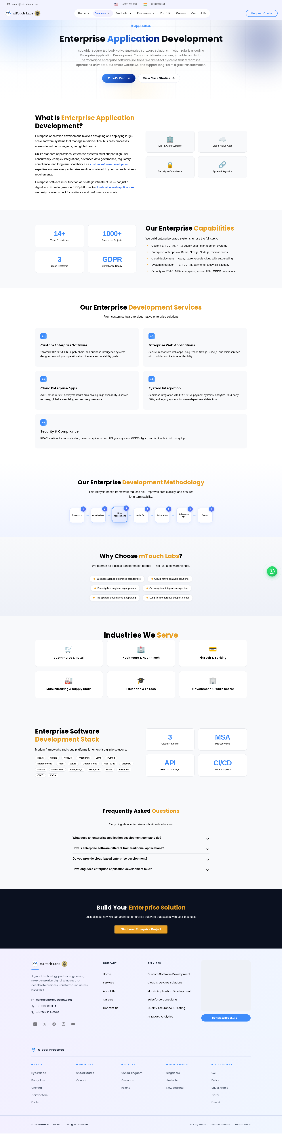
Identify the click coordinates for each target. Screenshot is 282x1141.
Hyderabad (38, 1080)
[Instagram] (63, 1031)
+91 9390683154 (158, 4)
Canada (81, 1088)
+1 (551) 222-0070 (128, 4)
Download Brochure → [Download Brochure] (226, 1026)
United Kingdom (131, 1080)
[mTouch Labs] (22, 13)
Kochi (35, 1110)
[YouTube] (73, 1031)
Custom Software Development (169, 981)
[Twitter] (44, 1031)
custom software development (111, 164)
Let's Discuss (119, 78)
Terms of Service (220, 1131)
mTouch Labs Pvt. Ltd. (53, 1131)
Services (103, 13)
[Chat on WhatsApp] (272, 569)
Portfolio (165, 13)
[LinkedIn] (35, 1031)
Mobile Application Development (169, 998)
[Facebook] (54, 1031)
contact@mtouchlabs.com (51, 1007)
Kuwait (216, 1110)
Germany (127, 1088)
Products (124, 13)
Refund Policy (243, 1131)
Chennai (36, 1095)
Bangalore (38, 1088)
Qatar (215, 1102)
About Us (109, 998)
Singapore (173, 1080)
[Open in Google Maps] (226, 990)
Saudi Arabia (220, 1095)
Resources (146, 13)
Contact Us (198, 13)
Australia (172, 1088)
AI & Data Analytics (160, 1024)
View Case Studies (159, 78)
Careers (181, 13)
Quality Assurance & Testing (166, 1015)
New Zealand (175, 1095)
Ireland (125, 1095)
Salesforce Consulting (162, 1007)
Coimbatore (39, 1102)
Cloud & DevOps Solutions (165, 990)
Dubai (215, 1088)
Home (84, 13)
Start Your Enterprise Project (141, 936)
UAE (214, 1080)
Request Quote (261, 13)
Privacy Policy (198, 1131)
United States (85, 1080)
